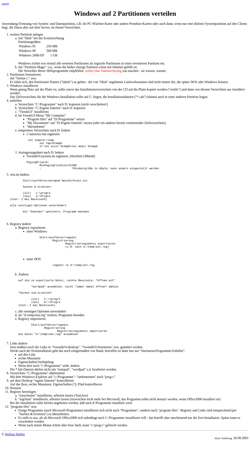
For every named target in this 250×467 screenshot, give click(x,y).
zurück (5, 3)
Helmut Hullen (15, 459)
